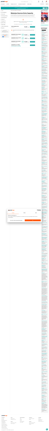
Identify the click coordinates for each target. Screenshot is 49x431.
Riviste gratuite (3, 421)
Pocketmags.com (40, 419)
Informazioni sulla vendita (32, 422)
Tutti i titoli (3, 418)
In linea (21, 420)
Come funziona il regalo (13, 422)
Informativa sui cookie (4, 427)
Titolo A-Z (3, 19)
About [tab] (36, 212)
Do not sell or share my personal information (16, 220)
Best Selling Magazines (4, 420)
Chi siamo (39, 418)
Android (21, 419)
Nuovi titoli (3, 419)
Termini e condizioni (4, 426)
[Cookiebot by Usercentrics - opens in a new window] (37, 210)
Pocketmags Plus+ (4, 17)
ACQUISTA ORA (32, 26)
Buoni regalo (3, 24)
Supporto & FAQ (12, 418)
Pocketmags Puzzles (4, 15)
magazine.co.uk (40, 420)
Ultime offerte (3, 22)
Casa (2, 10)
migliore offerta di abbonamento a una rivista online (16, 45)
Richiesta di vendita (31, 423)
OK (32, 220)
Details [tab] (24, 212)
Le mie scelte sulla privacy (5, 428)
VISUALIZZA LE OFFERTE (33, 45)
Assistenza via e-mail (13, 419)
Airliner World (31, 21)
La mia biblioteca (3, 12)
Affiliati (30, 419)
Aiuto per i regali (13, 423)
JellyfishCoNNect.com (41, 421)
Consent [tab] (13, 212)
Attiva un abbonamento (4, 26)
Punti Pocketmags (22, 421)
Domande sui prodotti (31, 418)
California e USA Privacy (4, 425)
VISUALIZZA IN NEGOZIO (44, 25)
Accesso (21, 24)
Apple (20, 418)
